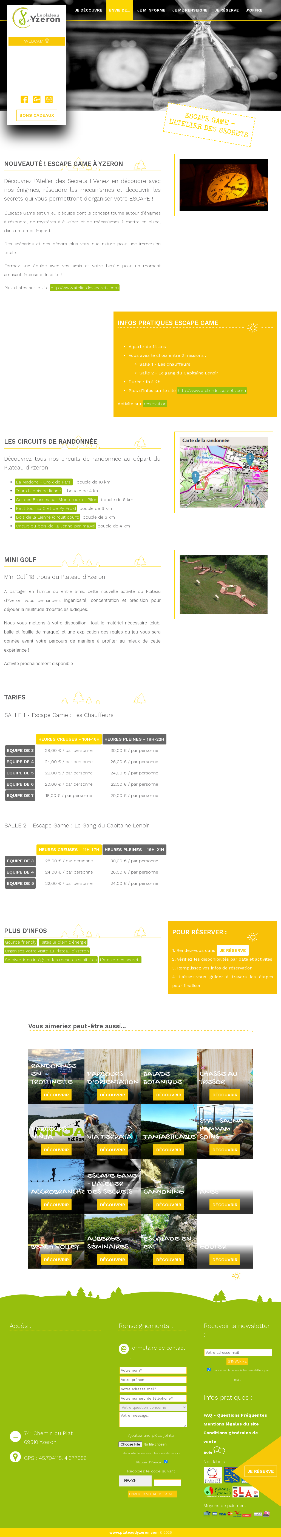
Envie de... (119, 10)
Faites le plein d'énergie (63, 942)
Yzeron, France (36, 70)
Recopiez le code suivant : (152, 1471)
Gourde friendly (20, 942)
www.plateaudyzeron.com (133, 1532)
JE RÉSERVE (233, 950)
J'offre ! (255, 10)
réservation (155, 403)
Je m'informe (151, 10)
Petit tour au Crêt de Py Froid (46, 508)
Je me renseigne (190, 10)
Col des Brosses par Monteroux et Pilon (56, 499)
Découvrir (56, 1094)
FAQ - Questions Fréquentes (235, 1415)
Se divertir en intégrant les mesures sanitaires (51, 959)
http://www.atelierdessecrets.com (85, 287)
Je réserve (226, 10)
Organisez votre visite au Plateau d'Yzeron (47, 951)
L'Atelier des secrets (120, 959)
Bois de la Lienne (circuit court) (47, 517)
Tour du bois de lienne (38, 490)
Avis (214, 1452)
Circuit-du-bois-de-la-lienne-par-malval (55, 526)
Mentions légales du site (231, 1424)
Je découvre (88, 10)
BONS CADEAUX (36, 115)
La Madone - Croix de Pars (44, 482)
